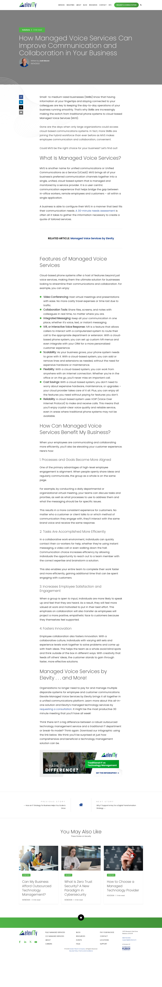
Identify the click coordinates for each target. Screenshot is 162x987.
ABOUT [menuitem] (48, 940)
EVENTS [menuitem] (79, 940)
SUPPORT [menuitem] (103, 944)
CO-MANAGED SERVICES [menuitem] (54, 936)
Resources (93, 5)
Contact (103, 5)
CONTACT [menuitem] (104, 936)
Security (68, 875)
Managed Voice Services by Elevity (92, 238)
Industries (70, 5)
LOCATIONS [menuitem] (104, 940)
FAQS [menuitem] (78, 944)
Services (61, 5)
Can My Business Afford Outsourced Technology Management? (36, 888)
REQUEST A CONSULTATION (126, 5)
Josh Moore (44, 61)
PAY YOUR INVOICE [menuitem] (107, 932)
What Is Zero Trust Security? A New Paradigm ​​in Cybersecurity (78, 888)
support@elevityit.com (129, 940)
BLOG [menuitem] (78, 932)
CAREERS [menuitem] (48, 944)
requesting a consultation (56, 709)
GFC (110, 5)
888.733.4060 (126, 938)
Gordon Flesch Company (77, 949)
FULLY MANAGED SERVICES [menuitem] (55, 932)
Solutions (26, 30)
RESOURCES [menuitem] (80, 936)
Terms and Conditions (86, 951)
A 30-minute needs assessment (95, 210)
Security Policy (73, 951)
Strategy (26, 875)
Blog (85, 5)
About (78, 5)
